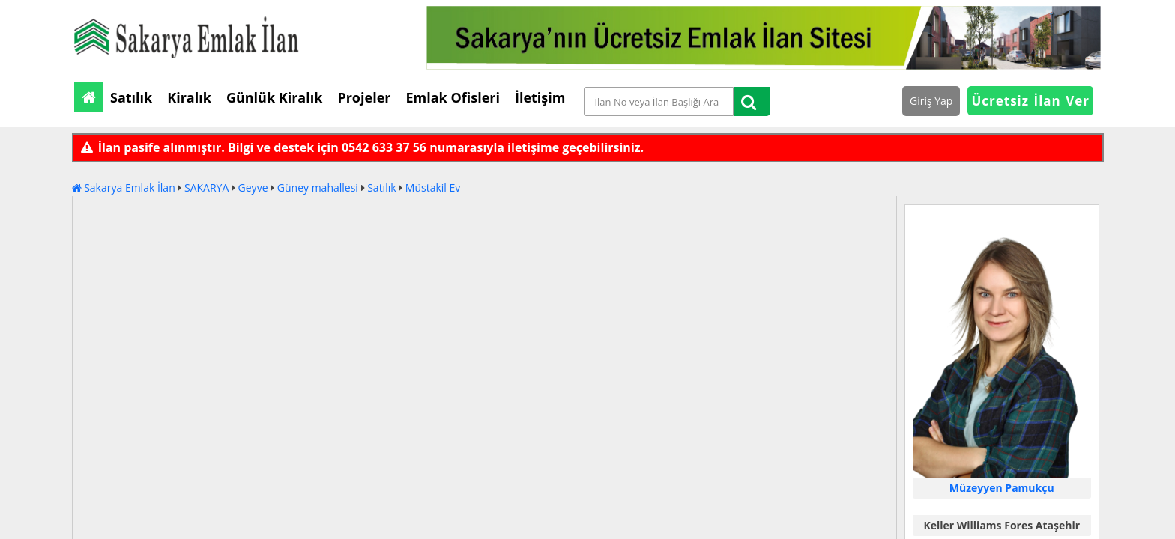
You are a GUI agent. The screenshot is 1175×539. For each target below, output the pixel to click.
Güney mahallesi (317, 187)
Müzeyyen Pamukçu (1001, 488)
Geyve (253, 187)
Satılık (381, 187)
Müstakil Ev (432, 187)
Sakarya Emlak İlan (123, 187)
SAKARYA (206, 187)
